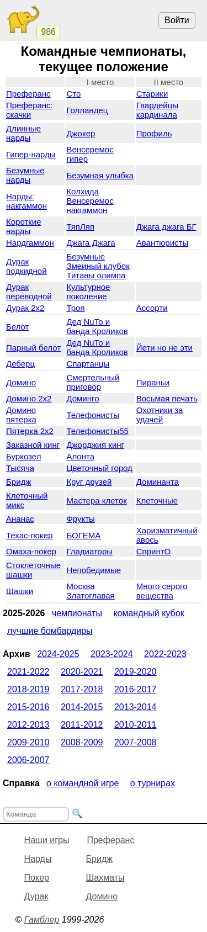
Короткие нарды (23, 226)
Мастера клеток (96, 500)
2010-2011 (135, 724)
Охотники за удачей (159, 414)
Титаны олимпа (95, 275)
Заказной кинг (33, 444)
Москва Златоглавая (90, 590)
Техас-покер (29, 535)
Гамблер (42, 919)
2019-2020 (135, 671)
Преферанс (28, 93)
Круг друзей (89, 481)
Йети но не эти (164, 347)
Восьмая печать (167, 398)
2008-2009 (82, 742)
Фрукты (80, 518)
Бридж (18, 481)
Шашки (19, 591)
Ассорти (152, 308)
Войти (176, 20)
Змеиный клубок (97, 266)
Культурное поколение (88, 291)
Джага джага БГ (166, 226)
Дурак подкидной (26, 266)
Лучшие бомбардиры (50, 631)
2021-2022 (28, 671)
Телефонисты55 (97, 431)
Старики (152, 93)
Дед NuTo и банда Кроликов (97, 326)
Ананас (20, 518)
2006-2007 (28, 760)
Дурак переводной (29, 291)
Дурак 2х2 (25, 308)
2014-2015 (82, 707)
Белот (17, 326)
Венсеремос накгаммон (89, 205)
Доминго (82, 398)
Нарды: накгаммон (26, 201)
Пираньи (152, 382)
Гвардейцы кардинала (157, 109)
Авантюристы (162, 242)
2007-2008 (135, 742)
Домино (21, 382)
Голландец (87, 110)
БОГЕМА (83, 535)
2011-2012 (82, 724)
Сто (73, 93)
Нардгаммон (30, 242)
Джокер (80, 133)
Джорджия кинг (95, 444)
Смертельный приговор (92, 382)
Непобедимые (93, 570)
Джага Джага (90, 242)
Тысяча (20, 468)
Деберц (20, 363)
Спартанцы (87, 363)
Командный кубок (148, 613)
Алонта (80, 456)
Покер (36, 877)
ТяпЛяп (80, 226)
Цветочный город (99, 468)
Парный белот (33, 347)
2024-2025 (58, 654)
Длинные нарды (23, 133)
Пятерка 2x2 (30, 431)
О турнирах (152, 783)
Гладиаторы (89, 551)
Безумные (85, 256)
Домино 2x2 (28, 398)
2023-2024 (112, 654)
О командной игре (82, 783)
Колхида (82, 191)
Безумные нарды (25, 175)
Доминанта (157, 481)
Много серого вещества (162, 590)
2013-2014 (135, 707)
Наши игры (47, 840)
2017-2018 (82, 689)
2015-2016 (28, 707)
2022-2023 (165, 654)
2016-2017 (135, 689)
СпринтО (153, 551)
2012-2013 (28, 724)
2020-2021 (82, 671)
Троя (75, 308)
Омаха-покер (31, 551)
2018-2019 (28, 689)
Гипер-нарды (31, 154)
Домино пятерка (21, 414)
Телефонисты (92, 415)
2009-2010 (28, 742)
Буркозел (23, 456)
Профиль (154, 133)
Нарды (38, 859)
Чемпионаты (77, 613)
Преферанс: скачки (29, 109)
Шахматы (105, 877)
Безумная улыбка (100, 175)
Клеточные (157, 500)
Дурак (36, 896)
